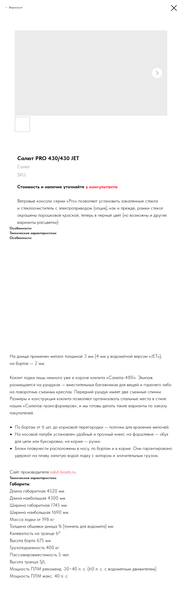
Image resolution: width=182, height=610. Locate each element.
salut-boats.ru (62, 472)
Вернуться (15, 7)
